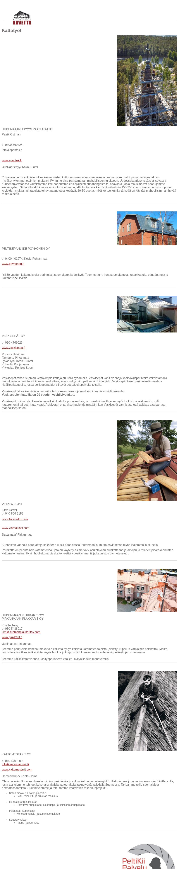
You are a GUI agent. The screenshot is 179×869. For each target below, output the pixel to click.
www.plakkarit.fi (12, 637)
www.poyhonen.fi (13, 263)
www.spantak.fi (12, 160)
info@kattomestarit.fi (15, 764)
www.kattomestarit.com (17, 769)
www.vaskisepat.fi (13, 347)
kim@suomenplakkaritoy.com (21, 632)
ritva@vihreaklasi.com (15, 519)
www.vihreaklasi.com (15, 527)
